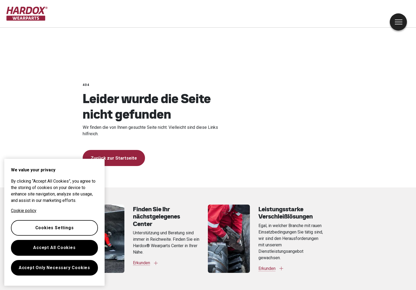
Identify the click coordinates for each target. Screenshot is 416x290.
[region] (54, 222)
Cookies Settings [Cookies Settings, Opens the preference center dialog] (54, 227)
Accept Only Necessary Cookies (54, 267)
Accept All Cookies (54, 247)
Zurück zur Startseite (114, 158)
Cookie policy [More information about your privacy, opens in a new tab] (23, 210)
